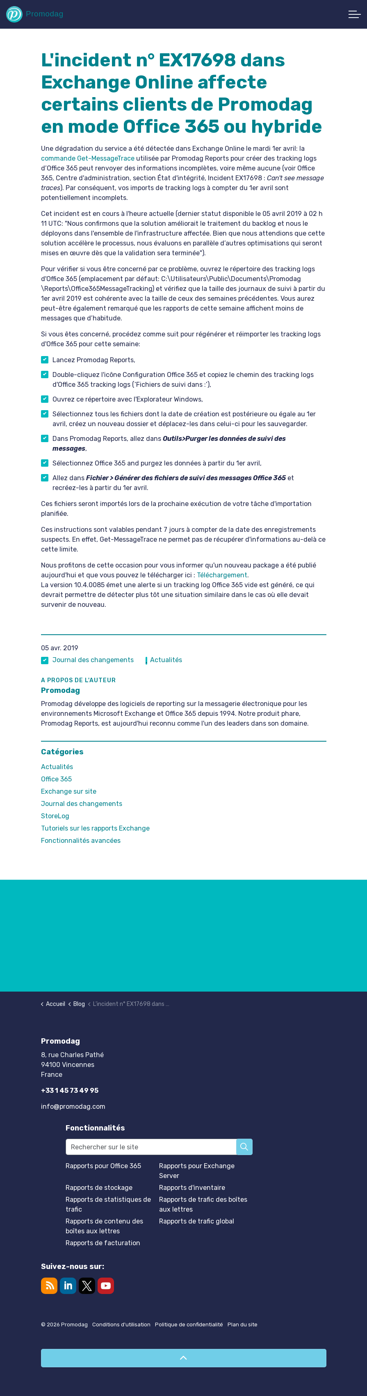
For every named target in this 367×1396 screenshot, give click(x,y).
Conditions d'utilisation (121, 1324)
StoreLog (55, 816)
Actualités (166, 660)
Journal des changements (93, 660)
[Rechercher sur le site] (159, 1147)
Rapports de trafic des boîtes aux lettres (203, 1204)
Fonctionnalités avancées (81, 840)
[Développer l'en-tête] (354, 14)
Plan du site (243, 1324)
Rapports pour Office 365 (103, 1166)
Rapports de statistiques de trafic (108, 1204)
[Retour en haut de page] (183, 1358)
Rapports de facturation (103, 1243)
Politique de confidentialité (189, 1324)
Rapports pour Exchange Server (197, 1171)
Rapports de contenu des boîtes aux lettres (104, 1226)
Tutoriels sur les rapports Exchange (95, 828)
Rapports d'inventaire (192, 1188)
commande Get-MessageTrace (87, 158)
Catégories (62, 751)
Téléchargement (222, 575)
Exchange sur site (68, 791)
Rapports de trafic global (196, 1221)
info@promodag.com (73, 1106)
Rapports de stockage (99, 1188)
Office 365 (56, 779)
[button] (244, 1147)
